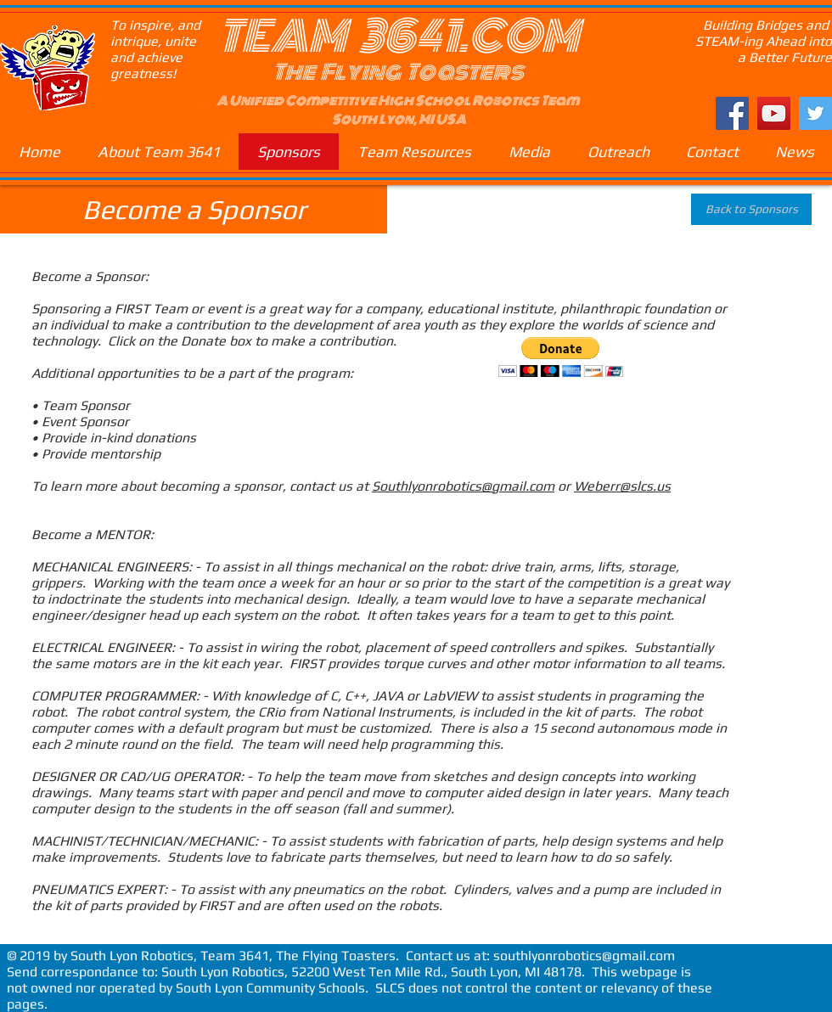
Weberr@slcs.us (622, 486)
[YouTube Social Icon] (773, 113)
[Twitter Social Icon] (815, 113)
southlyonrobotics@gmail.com (584, 955)
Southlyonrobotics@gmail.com (463, 486)
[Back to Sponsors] (751, 209)
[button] (560, 357)
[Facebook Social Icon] (732, 113)
